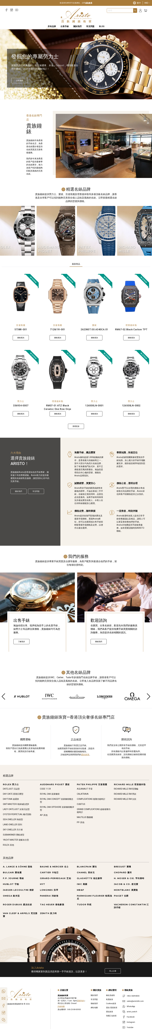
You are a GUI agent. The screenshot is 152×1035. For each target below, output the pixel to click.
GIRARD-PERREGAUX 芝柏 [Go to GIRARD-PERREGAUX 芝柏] (55, 878)
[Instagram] (11, 10)
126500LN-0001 (94, 405)
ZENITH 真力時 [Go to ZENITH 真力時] (48, 913)
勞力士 (20, 401)
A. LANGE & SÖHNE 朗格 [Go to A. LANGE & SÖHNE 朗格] (17, 866)
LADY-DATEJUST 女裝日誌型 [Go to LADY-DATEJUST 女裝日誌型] (16, 809)
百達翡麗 (20, 325)
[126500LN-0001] (94, 372)
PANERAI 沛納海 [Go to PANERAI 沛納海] (49, 895)
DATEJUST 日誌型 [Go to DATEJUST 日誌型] (11, 789)
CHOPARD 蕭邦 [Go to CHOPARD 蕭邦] (123, 872)
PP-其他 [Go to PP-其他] (80, 822)
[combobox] (120, 10)
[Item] (8, 92)
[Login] (140, 10)
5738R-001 (20, 329)
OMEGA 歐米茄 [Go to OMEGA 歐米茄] (11, 895)
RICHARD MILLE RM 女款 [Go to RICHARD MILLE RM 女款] (125, 799)
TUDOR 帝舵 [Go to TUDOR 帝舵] (84, 904)
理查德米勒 (131, 325)
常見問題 (36, 491)
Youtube (130, 1027)
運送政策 (109, 1012)
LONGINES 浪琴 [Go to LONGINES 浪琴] (49, 890)
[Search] (135, 10)
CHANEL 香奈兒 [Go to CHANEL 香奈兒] (86, 872)
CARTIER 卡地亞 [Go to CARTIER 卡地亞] (49, 872)
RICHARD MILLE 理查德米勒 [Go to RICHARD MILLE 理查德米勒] (130, 784)
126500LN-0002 (131, 405)
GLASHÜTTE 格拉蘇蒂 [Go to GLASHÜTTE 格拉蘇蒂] (89, 878)
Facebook (130, 1017)
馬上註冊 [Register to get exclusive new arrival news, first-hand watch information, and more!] (112, 971)
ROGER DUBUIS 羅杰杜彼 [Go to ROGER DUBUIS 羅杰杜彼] (17, 904)
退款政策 (85, 754)
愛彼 (94, 325)
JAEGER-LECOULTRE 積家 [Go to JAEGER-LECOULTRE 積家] (18, 890)
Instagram (131, 1022)
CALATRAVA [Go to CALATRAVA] (83, 794)
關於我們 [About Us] (77, 26)
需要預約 (80, 1001)
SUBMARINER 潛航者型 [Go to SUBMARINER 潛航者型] (13, 835)
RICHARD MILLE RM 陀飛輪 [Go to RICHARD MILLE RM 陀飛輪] (126, 789)
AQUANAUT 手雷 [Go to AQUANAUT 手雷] (84, 789)
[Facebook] (6, 10)
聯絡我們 (98, 642)
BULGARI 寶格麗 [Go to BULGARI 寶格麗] (12, 872)
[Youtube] (17, 10)
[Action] (3, 1019)
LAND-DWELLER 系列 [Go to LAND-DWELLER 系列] (12, 824)
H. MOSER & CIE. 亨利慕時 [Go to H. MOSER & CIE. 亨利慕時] (129, 878)
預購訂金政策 (111, 1016)
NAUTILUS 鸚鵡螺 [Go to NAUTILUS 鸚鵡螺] (85, 817)
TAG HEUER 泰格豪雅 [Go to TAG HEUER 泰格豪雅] (52, 904)
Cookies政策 (111, 1003)
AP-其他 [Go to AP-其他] (44, 815)
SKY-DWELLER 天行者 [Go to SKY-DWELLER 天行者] (13, 829)
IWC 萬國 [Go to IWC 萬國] (82, 884)
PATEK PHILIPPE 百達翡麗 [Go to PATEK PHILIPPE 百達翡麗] (92, 784)
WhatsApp (131, 1006)
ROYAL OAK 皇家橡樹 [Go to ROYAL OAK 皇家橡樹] (50, 794)
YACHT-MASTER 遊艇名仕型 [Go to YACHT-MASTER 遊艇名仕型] (16, 840)
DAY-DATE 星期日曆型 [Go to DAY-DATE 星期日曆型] (13, 794)
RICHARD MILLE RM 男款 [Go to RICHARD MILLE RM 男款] (125, 794)
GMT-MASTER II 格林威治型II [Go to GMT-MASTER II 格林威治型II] (16, 804)
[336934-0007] (21, 372)
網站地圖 (94, 1008)
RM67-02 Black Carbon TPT (131, 329)
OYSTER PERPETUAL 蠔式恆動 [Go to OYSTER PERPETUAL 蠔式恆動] (17, 814)
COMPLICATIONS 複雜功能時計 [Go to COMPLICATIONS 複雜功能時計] (91, 799)
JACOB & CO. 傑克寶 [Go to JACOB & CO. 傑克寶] (126, 884)
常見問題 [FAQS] (90, 26)
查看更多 (76, 426)
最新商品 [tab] (76, 264)
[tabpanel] (76, 351)
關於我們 (18, 491)
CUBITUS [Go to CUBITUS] (81, 804)
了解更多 (21, 642)
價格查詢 (20, 338)
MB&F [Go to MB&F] (80, 890)
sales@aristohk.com (135, 1001)
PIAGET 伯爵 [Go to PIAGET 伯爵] (121, 895)
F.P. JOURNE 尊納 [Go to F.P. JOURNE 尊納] (13, 878)
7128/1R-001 (57, 329)
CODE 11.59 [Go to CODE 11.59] (45, 789)
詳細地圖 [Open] (61, 1006)
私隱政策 (109, 999)
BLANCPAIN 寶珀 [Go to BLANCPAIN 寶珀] (87, 866)
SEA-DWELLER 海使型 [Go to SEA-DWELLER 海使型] (13, 819)
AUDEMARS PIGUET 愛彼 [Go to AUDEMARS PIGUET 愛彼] (55, 784)
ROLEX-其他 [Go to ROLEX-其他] (8, 845)
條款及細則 (110, 995)
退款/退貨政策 (111, 1008)
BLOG (101, 26)
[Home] (76, 15)
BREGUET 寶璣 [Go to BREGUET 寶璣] (122, 866)
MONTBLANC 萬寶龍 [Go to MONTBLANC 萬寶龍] (126, 890)
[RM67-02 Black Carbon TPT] (131, 296)
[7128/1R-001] (58, 296)
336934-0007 (20, 405)
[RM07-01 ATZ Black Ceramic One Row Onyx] (58, 372)
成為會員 (88, 3)
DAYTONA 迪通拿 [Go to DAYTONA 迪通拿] (11, 799)
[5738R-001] (21, 296)
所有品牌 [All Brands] (52, 26)
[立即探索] (19, 80)
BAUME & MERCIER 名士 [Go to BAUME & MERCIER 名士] (54, 866)
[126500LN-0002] (131, 372)
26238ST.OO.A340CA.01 (94, 329)
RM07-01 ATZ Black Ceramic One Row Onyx (57, 407)
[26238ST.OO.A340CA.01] (94, 296)
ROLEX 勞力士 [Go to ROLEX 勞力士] (11, 784)
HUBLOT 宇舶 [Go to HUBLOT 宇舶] (11, 884)
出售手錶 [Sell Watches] (65, 26)
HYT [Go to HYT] (42, 884)
